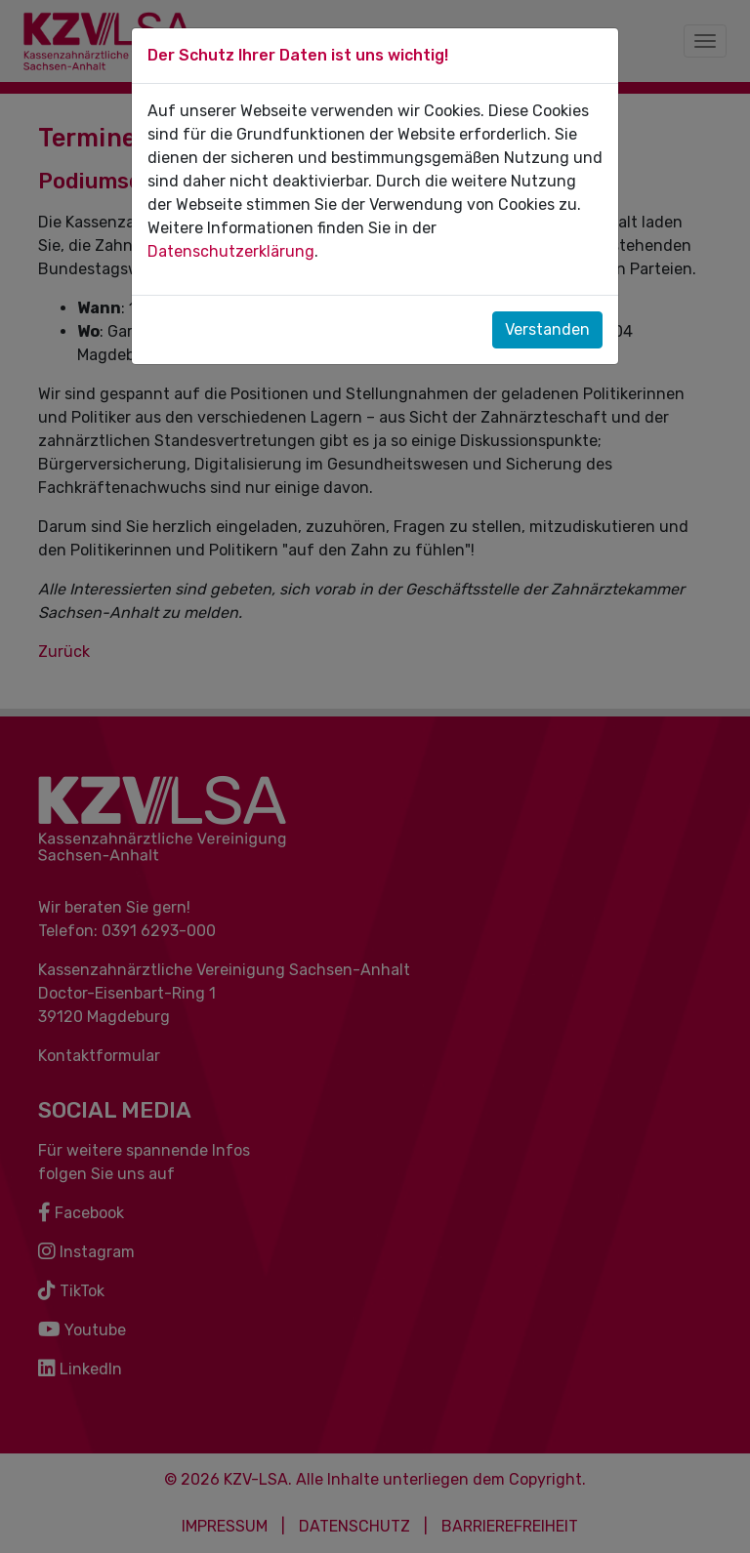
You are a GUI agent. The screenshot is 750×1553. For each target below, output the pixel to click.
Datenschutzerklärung (230, 251)
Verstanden (547, 329)
